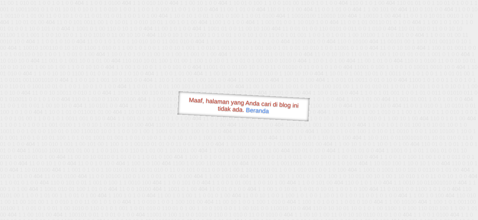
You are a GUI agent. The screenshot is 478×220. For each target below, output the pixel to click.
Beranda (257, 110)
